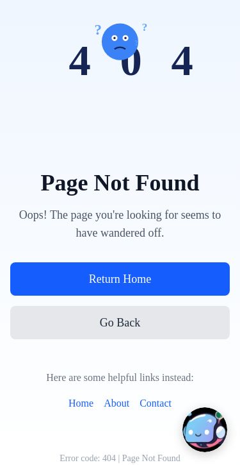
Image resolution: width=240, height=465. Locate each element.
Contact (156, 403)
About (116, 403)
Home (80, 403)
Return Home (120, 279)
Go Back (120, 322)
